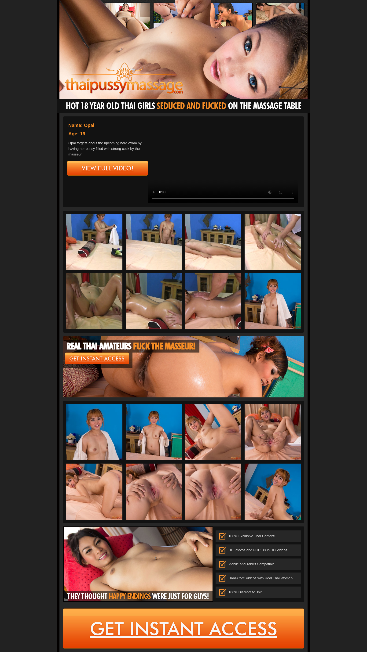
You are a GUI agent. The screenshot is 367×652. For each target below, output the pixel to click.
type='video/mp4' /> (223, 161)
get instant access (97, 358)
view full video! (108, 168)
